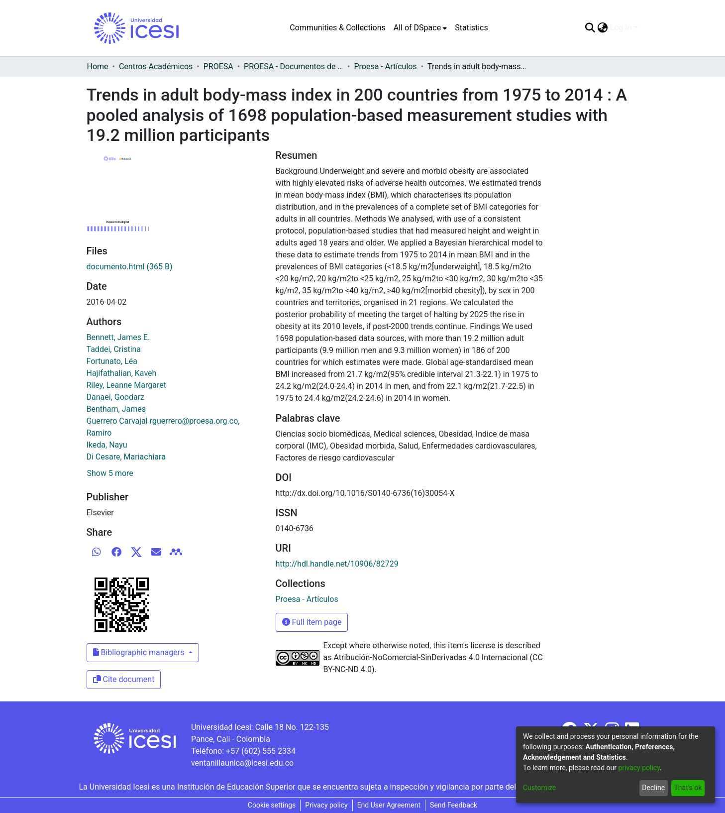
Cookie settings (272, 805)
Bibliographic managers (140, 652)
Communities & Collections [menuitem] (337, 27)
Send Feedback (453, 805)
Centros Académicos (156, 66)
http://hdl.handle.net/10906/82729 (337, 564)
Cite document (124, 679)
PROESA (218, 66)
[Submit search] (590, 28)
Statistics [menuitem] (471, 27)
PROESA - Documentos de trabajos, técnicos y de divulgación (293, 66)
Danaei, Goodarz (115, 397)
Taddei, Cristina (114, 349)
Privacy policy (326, 805)
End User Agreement (388, 805)
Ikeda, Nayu (107, 445)
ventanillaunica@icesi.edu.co (242, 763)
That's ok (688, 788)
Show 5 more (110, 473)
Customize (539, 788)
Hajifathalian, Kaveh (122, 373)
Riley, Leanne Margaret (126, 385)
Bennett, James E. (118, 337)
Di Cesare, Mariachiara (126, 457)
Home (97, 66)
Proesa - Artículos (385, 66)
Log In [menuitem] (621, 27)
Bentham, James (116, 409)
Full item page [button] (312, 622)
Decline (653, 788)
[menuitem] (420, 28)
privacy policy (639, 768)
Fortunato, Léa (112, 361)
